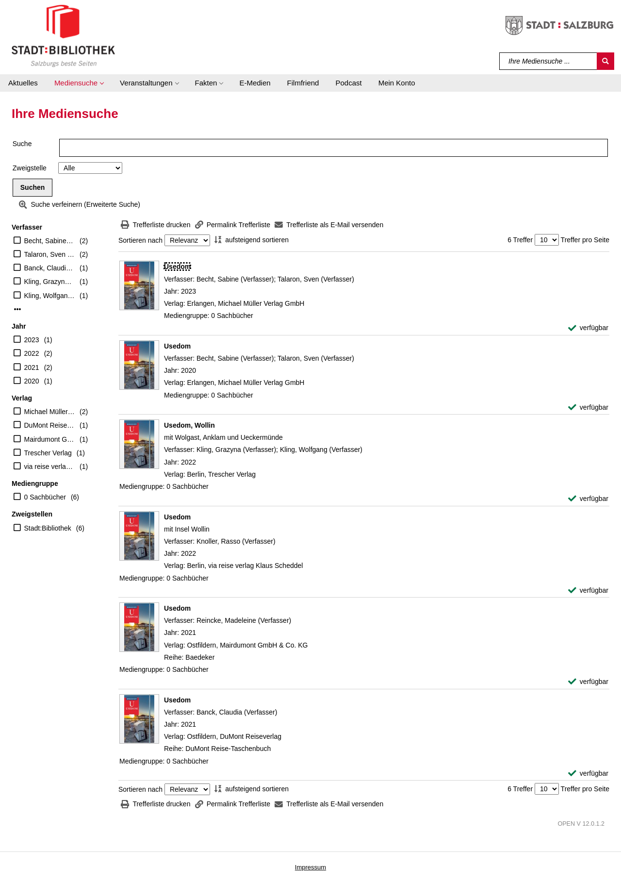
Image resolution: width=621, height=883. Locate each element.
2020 (31, 381)
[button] (79, 83)
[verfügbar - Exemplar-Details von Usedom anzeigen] (588, 328)
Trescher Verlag (48, 453)
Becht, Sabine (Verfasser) (49, 241)
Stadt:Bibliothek (47, 528)
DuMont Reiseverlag (49, 425)
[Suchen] (605, 61)
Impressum (310, 867)
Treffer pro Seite (585, 240)
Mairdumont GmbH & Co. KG (49, 439)
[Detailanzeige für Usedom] (177, 266)
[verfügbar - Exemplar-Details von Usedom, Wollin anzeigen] (588, 499)
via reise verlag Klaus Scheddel (49, 466)
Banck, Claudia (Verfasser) (49, 268)
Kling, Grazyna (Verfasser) (49, 281)
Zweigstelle (30, 168)
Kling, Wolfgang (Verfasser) (49, 296)
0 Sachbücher (45, 497)
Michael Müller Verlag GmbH (49, 412)
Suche (22, 144)
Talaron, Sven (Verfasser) (49, 254)
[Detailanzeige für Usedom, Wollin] (189, 425)
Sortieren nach (140, 240)
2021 (31, 367)
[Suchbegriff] (548, 61)
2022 (31, 353)
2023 (31, 340)
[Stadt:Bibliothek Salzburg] (63, 35)
